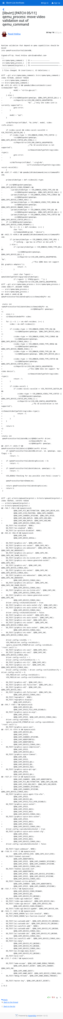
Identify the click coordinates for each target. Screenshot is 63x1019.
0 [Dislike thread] (53, 997)
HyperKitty (32, 1015)
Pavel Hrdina (14, 33)
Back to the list (8, 1006)
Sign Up (56, 3)
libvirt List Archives (15, 2)
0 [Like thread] (49, 997)
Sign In (44, 3)
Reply (4, 1000)
